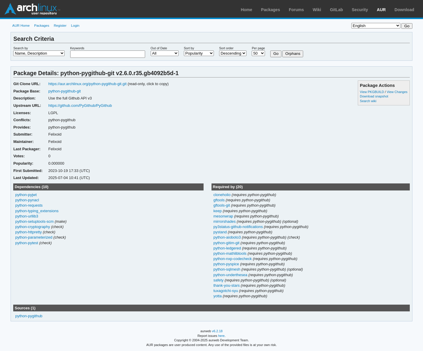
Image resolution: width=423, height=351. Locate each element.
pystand (220, 232)
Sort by (189, 48)
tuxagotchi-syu (226, 290)
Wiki (317, 9)
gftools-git (222, 205)
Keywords (77, 48)
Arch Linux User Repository (32, 9)
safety (218, 280)
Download (404, 9)
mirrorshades (224, 221)
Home (246, 9)
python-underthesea (230, 275)
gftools (219, 200)
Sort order (226, 48)
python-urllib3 (26, 216)
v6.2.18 (217, 331)
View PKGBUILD (372, 92)
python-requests (29, 205)
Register (60, 25)
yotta (218, 296)
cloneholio (222, 195)
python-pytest (26, 243)
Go (275, 53)
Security (360, 9)
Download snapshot (374, 96)
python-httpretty (28, 232)
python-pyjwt (26, 195)
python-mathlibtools (230, 253)
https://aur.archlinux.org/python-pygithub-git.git (87, 84)
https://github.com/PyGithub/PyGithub (80, 105)
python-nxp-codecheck (233, 258)
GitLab (336, 9)
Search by (20, 48)
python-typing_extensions (36, 211)
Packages (270, 9)
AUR (381, 9)
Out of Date (159, 48)
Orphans (292, 53)
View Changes (397, 92)
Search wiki (368, 101)
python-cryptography (32, 227)
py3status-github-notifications (238, 227)
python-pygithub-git (64, 91)
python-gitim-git (226, 243)
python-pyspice (226, 264)
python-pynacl (27, 200)
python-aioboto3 (227, 237)
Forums (296, 9)
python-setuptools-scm (34, 221)
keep (218, 211)
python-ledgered (227, 248)
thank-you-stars (227, 285)
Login (75, 25)
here (221, 336)
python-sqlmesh (227, 269)
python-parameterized (33, 237)
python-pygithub (28, 316)
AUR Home (21, 25)
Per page (258, 48)
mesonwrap (223, 216)
